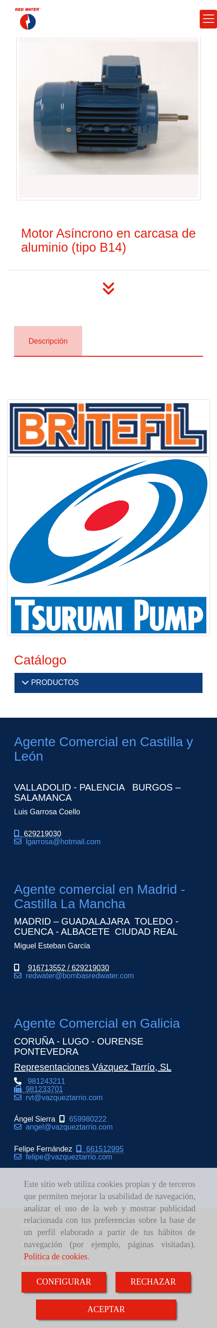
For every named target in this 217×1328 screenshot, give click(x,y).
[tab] (48, 341)
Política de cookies (55, 1256)
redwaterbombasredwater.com (78, 976)
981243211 (39, 1089)
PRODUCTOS (54, 682)
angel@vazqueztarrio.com (67, 1127)
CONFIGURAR (63, 1281)
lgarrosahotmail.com (61, 842)
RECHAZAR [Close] (153, 1281)
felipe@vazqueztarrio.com (67, 1157)
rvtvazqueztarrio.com (62, 1098)
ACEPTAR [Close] (106, 1309)
